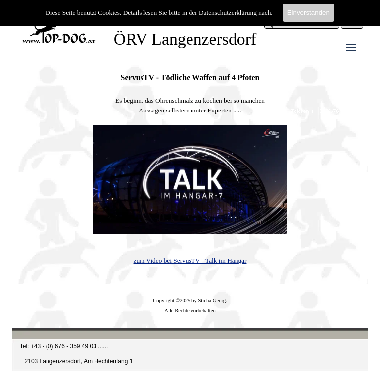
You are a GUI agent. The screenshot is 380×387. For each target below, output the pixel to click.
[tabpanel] (190, 169)
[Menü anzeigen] (350, 47)
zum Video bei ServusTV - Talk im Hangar (190, 260)
